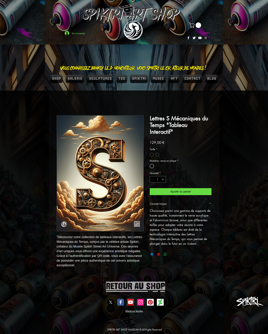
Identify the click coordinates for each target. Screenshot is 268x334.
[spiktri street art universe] (150, 302)
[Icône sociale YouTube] (130, 302)
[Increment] (163, 179)
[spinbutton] (158, 179)
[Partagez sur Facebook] (152, 254)
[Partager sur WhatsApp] (165, 254)
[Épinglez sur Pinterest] (159, 254)
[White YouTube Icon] (200, 38)
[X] (110, 302)
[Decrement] (152, 179)
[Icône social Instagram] (140, 302)
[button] (195, 25)
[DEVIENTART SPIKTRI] (160, 302)
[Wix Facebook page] (120, 302)
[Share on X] (172, 254)
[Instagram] (206, 38)
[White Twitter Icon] (194, 38)
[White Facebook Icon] (188, 38)
